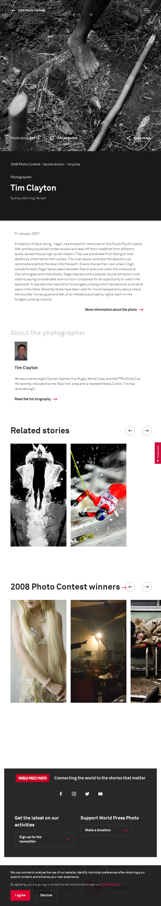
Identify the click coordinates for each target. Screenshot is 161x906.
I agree (20, 895)
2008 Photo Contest (31, 10)
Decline (46, 895)
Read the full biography (33, 399)
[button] (130, 430)
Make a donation (98, 830)
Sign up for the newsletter (30, 839)
